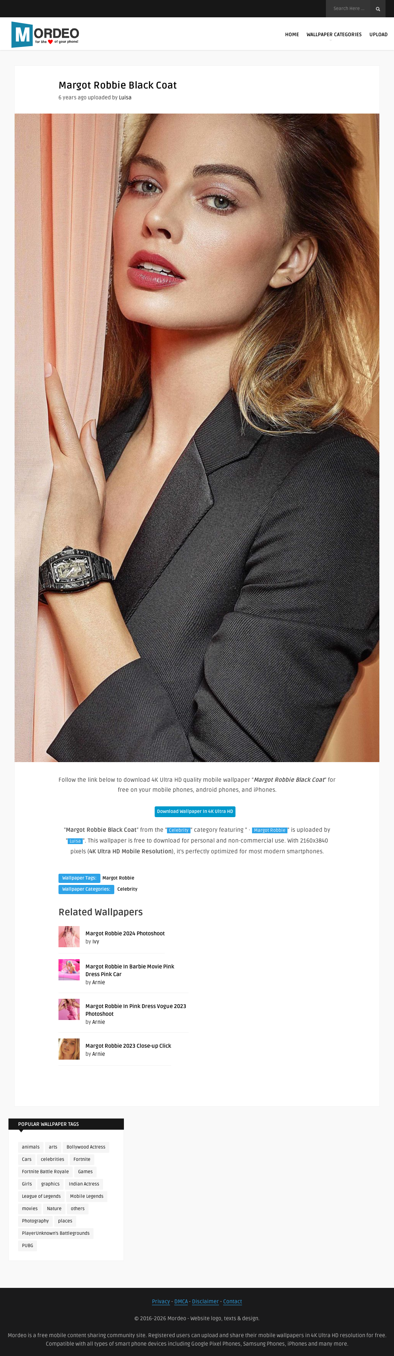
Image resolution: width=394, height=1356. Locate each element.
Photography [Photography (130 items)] (35, 1221)
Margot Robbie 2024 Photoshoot (125, 933)
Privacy (161, 1301)
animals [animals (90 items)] (31, 1147)
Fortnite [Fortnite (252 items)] (81, 1159)
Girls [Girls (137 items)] (27, 1184)
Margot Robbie (269, 830)
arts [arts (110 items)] (53, 1147)
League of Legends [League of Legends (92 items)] (41, 1196)
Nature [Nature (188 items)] (54, 1209)
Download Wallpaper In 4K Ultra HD (195, 811)
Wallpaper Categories (334, 36)
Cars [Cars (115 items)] (27, 1159)
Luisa (125, 97)
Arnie (98, 982)
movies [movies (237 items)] (30, 1209)
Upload (378, 35)
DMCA (181, 1301)
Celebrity (179, 830)
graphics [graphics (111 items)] (50, 1184)
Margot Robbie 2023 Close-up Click (128, 1046)
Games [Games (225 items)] (85, 1172)
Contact (232, 1301)
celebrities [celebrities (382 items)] (52, 1159)
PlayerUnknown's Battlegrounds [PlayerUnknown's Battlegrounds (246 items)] (56, 1233)
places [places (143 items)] (65, 1221)
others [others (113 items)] (78, 1209)
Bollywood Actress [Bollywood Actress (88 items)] (86, 1147)
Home (292, 35)
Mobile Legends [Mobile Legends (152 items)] (87, 1196)
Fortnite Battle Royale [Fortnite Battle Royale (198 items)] (45, 1172)
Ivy (95, 941)
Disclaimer (205, 1301)
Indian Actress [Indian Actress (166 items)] (84, 1184)
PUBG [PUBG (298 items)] (27, 1246)
